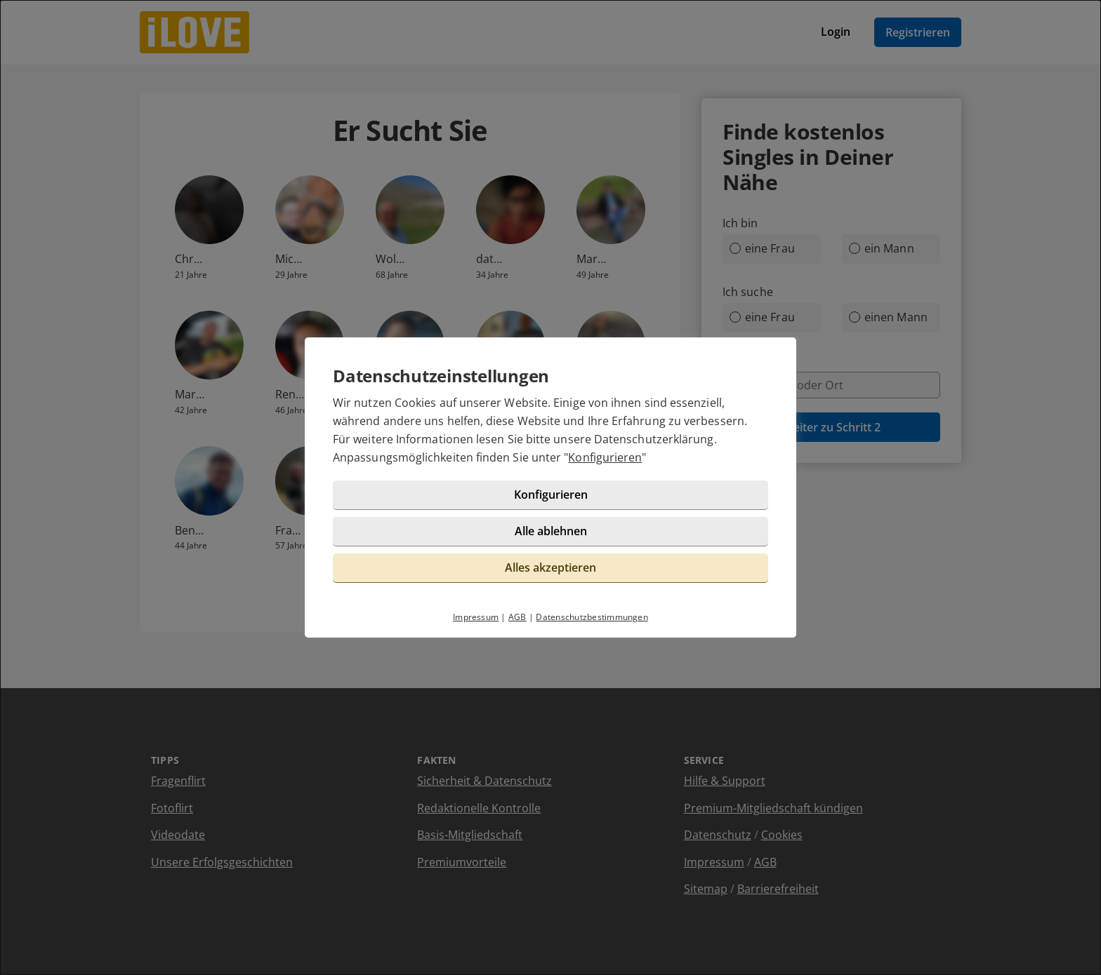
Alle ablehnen (551, 531)
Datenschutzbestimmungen (592, 617)
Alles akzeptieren (550, 567)
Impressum (476, 617)
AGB (517, 617)
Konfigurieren (605, 457)
